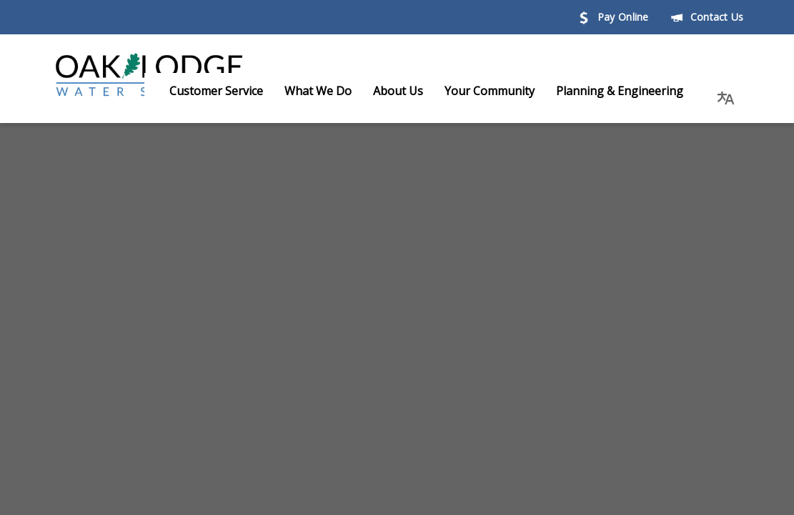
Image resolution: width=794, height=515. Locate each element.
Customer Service (230, 91)
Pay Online (613, 17)
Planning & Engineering (634, 91)
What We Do (332, 91)
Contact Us (707, 17)
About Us (412, 91)
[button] (726, 91)
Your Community (504, 91)
